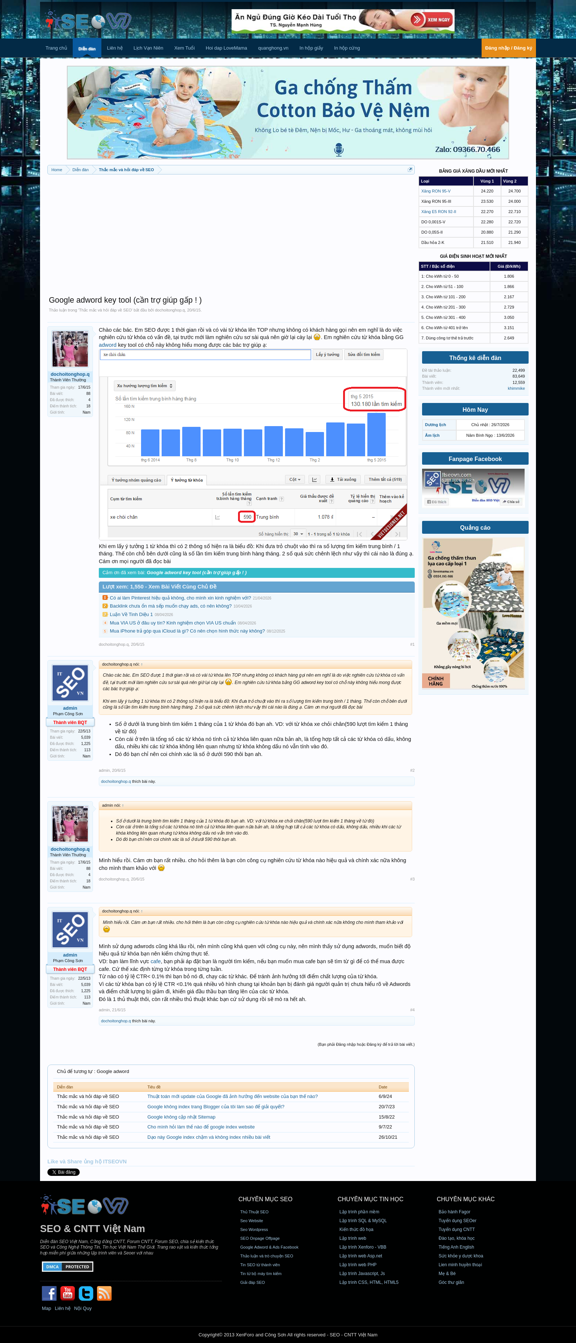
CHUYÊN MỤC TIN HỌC (370, 1199)
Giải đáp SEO (252, 1282)
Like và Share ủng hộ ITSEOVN (87, 1161)
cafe (156, 961)
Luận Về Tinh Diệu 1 (131, 614)
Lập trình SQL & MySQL (363, 1220)
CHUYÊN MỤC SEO (265, 1199)
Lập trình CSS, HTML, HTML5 (369, 1282)
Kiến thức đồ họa (356, 1229)
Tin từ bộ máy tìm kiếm (261, 1273)
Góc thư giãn (451, 1282)
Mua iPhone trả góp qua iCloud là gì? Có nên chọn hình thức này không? (187, 631)
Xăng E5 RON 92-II (438, 211)
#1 (412, 644)
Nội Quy (83, 1308)
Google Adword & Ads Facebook (269, 1247)
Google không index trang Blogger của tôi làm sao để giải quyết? (215, 1106)
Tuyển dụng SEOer (457, 1220)
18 (88, 406)
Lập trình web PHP (358, 1264)
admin (70, 708)
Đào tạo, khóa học (457, 1238)
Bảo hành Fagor (454, 1211)
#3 (412, 879)
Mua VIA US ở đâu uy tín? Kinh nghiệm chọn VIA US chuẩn (173, 623)
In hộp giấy (311, 48)
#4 (412, 1010)
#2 (412, 770)
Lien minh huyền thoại (460, 1264)
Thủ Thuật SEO (254, 1212)
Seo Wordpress (254, 1229)
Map (46, 1308)
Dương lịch (435, 424)
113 (87, 750)
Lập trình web (352, 1238)
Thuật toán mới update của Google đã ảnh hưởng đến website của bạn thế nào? (232, 1096)
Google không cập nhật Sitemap (181, 1117)
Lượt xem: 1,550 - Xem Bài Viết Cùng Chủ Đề (159, 587)
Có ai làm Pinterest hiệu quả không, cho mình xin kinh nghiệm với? (180, 598)
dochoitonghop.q (170, 310)
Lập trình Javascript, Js (362, 1273)
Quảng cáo (475, 528)
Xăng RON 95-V (435, 191)
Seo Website (251, 1220)
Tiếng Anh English (456, 1247)
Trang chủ (56, 48)
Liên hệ (114, 48)
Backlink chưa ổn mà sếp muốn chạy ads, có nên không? (171, 606)
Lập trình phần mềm (359, 1211)
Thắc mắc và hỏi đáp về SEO (105, 310)
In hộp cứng (347, 48)
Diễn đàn (87, 49)
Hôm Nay (475, 410)
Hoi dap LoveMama (226, 48)
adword (107, 345)
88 (88, 394)
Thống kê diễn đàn (475, 358)
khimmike (516, 388)
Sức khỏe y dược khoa (461, 1256)
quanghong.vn (273, 48)
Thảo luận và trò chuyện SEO (266, 1256)
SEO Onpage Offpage (260, 1238)
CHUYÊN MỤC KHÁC (466, 1199)
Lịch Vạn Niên (148, 48)
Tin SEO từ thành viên (260, 1265)
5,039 (85, 737)
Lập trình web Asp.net (360, 1256)
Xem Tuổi (184, 48)
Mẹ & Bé (447, 1273)
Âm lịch (432, 435)
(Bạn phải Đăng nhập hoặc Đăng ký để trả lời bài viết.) (366, 1044)
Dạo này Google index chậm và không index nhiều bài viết (208, 1137)
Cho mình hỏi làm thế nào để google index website (201, 1127)
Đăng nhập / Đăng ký (508, 48)
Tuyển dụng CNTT (457, 1229)
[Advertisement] (231, 231)
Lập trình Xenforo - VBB (362, 1247)
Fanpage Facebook (475, 459)
